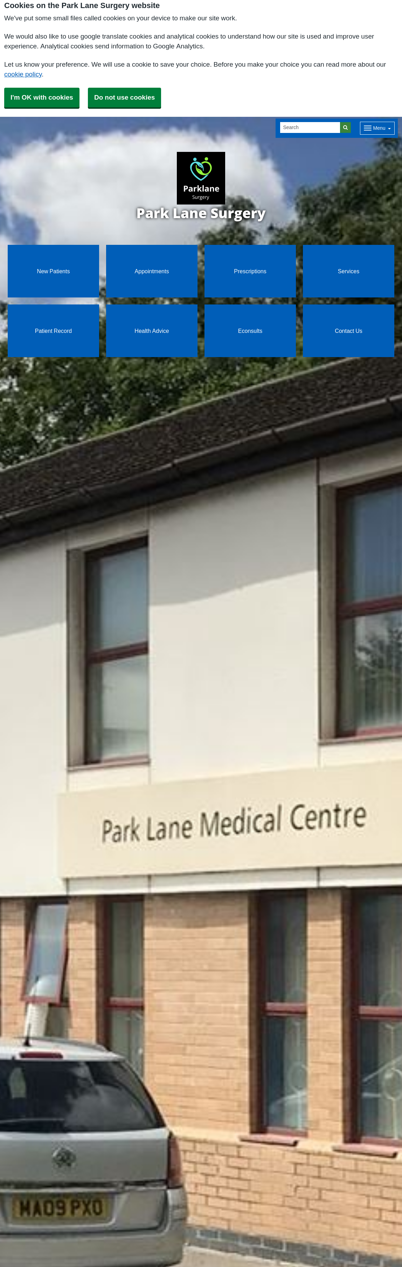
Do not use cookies (124, 97)
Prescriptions (250, 271)
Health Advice (151, 331)
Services (348, 271)
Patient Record (53, 331)
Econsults (250, 331)
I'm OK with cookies (42, 97)
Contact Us (348, 331)
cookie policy (23, 74)
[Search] (310, 127)
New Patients (53, 271)
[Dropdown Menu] (377, 128)
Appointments (152, 271)
